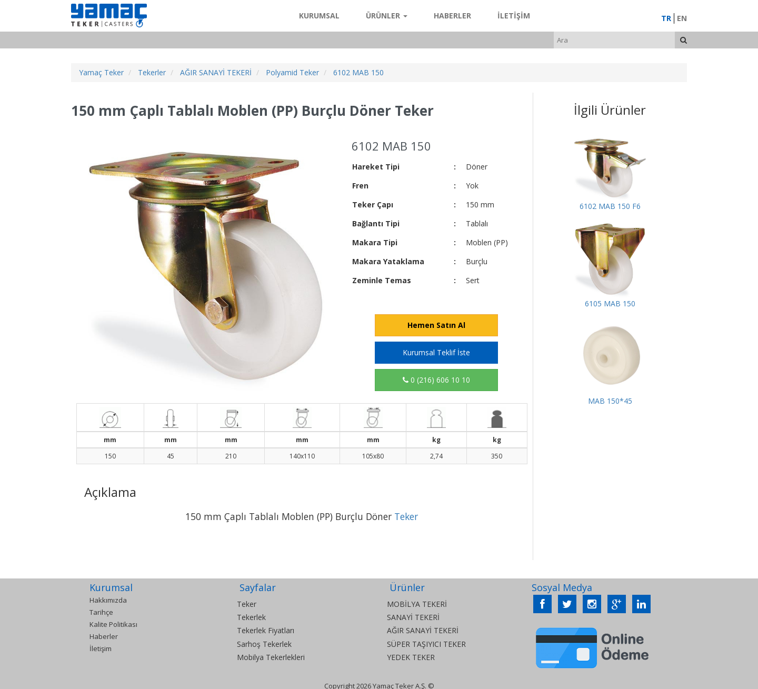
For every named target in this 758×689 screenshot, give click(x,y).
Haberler (452, 16)
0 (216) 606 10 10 (436, 380)
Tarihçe (101, 612)
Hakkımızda (108, 600)
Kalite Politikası (113, 624)
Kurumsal (319, 16)
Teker (406, 516)
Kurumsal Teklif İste (436, 352)
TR (666, 18)
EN (682, 18)
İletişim (513, 16)
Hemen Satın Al (436, 325)
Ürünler (386, 16)
